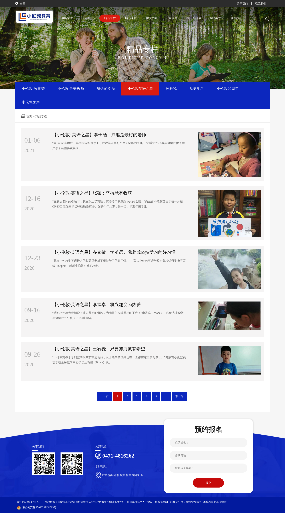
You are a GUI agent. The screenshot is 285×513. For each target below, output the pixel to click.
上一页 (105, 396)
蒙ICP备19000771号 (28, 502)
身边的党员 (106, 89)
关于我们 (242, 3)
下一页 (179, 396)
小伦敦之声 (31, 102)
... (166, 396)
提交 (208, 482)
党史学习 (196, 89)
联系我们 (260, 3)
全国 (22, 3)
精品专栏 (41, 116)
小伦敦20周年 (227, 89)
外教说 (171, 89)
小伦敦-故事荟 (33, 89)
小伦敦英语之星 (140, 89)
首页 (29, 116)
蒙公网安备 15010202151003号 (36, 507)
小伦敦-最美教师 (70, 89)
